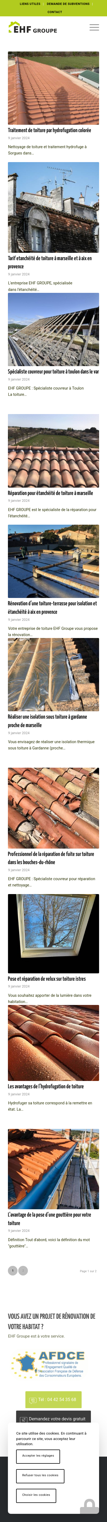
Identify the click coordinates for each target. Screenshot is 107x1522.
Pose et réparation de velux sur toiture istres (47, 979)
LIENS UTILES (30, 4)
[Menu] (91, 27)
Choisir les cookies (36, 1495)
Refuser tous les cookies (40, 1475)
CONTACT (54, 12)
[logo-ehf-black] (44, 27)
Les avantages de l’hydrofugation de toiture (46, 1086)
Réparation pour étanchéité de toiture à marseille (50, 493)
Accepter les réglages (38, 1455)
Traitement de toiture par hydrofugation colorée (49, 130)
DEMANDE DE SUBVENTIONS (68, 4)
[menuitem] (30, 4)
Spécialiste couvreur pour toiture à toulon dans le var (53, 372)
